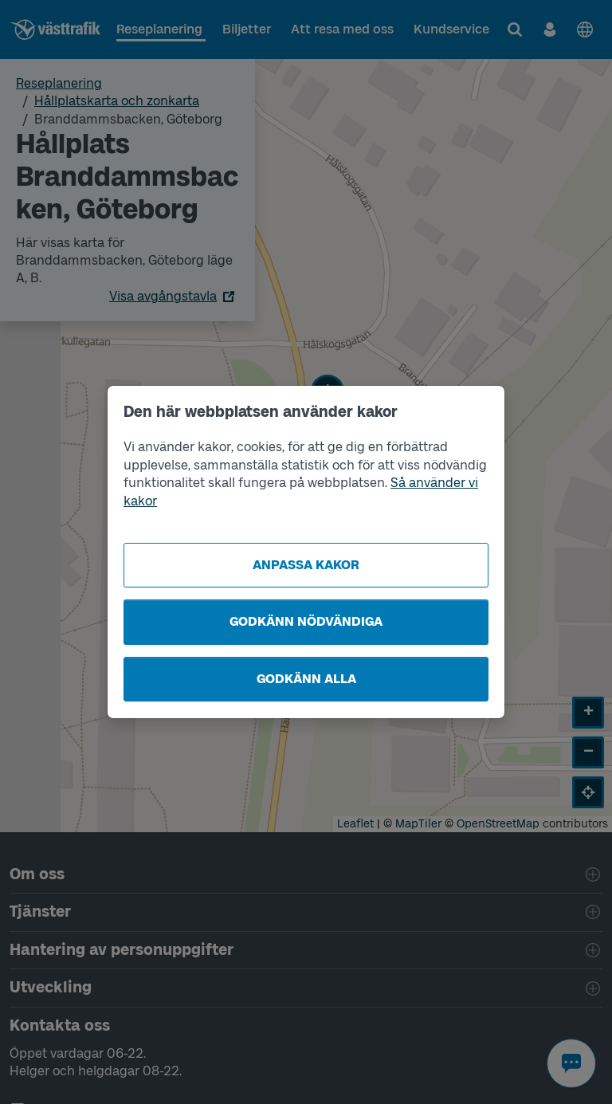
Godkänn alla (306, 678)
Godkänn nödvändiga (306, 621)
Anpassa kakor (306, 564)
